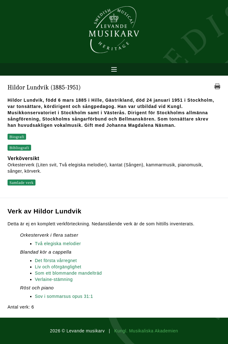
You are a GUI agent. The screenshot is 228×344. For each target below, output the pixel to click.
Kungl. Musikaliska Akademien (146, 330)
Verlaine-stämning (54, 279)
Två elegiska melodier (58, 243)
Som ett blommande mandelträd (68, 273)
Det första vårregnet (56, 260)
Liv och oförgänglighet (58, 266)
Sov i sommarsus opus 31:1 (64, 296)
